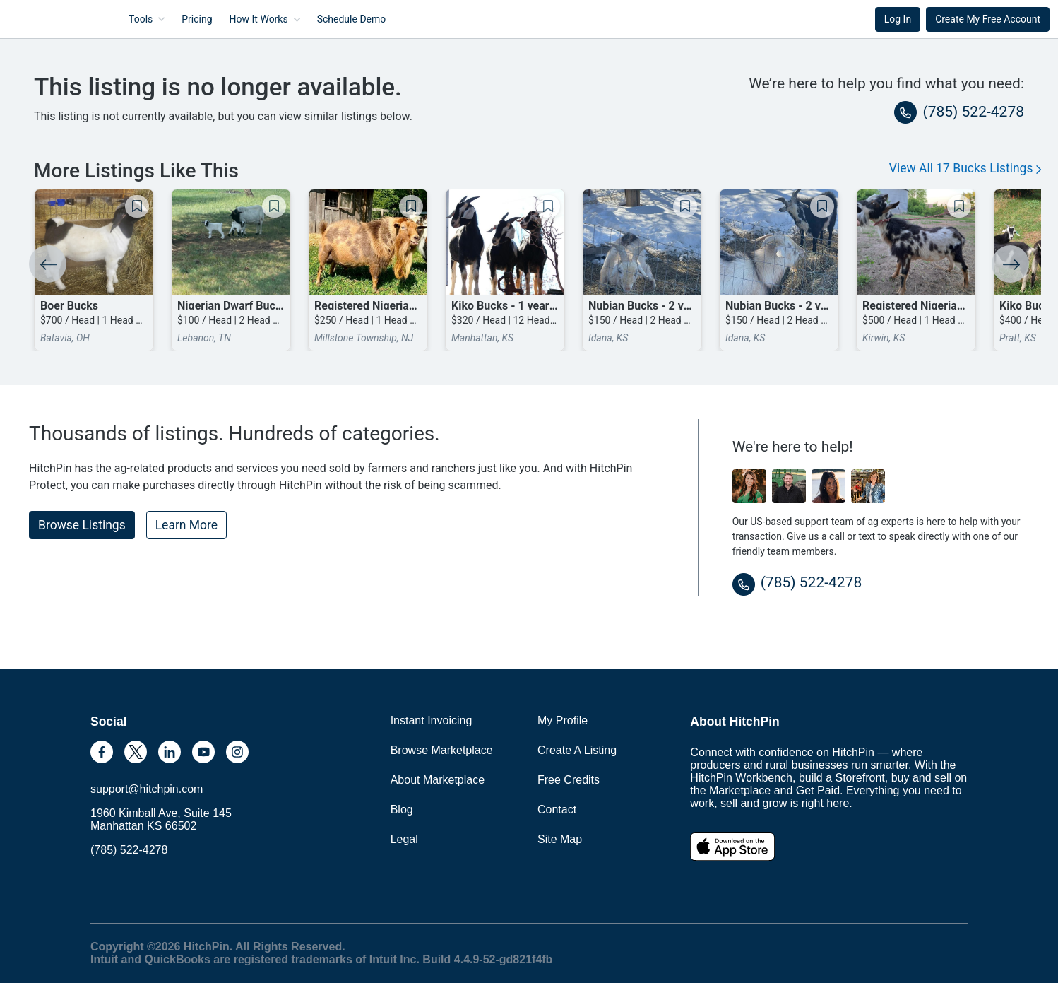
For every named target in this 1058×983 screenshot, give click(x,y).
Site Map (559, 839)
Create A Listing (577, 750)
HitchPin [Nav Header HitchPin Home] (46, 19)
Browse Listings (82, 525)
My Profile (562, 720)
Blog (402, 810)
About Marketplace (438, 780)
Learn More (186, 525)
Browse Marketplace (442, 750)
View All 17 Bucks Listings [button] (965, 168)
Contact (556, 810)
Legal (404, 839)
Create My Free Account (987, 19)
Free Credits (568, 780)
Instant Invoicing (431, 720)
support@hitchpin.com (146, 789)
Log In (897, 19)
